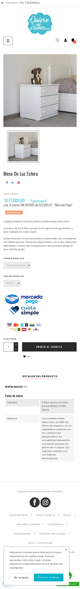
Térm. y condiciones (40, 543)
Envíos (67, 515)
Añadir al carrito (49, 346)
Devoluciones (22, 533)
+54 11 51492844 (29, 3)
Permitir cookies (49, 577)
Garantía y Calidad (28, 524)
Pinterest (18, 182)
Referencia (14, 387)
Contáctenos (56, 524)
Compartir (7, 182)
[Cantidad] (8, 347)
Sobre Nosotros (18, 515)
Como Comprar (45, 515)
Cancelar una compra (52, 533)
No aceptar (22, 577)
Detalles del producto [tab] (40, 376)
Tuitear (12, 182)
